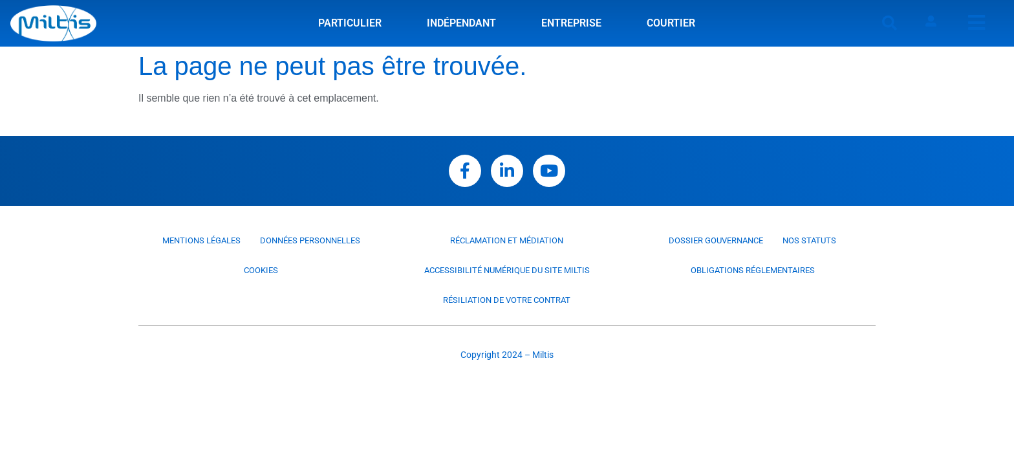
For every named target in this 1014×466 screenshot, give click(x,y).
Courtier (671, 23)
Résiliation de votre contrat (506, 300)
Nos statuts (809, 240)
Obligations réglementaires (753, 270)
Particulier (350, 23)
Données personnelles (310, 240)
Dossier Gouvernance (716, 240)
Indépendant (461, 23)
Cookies (261, 270)
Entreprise (571, 23)
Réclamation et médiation (506, 240)
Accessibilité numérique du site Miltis (507, 270)
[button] (889, 23)
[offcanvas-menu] (976, 22)
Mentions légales (201, 240)
